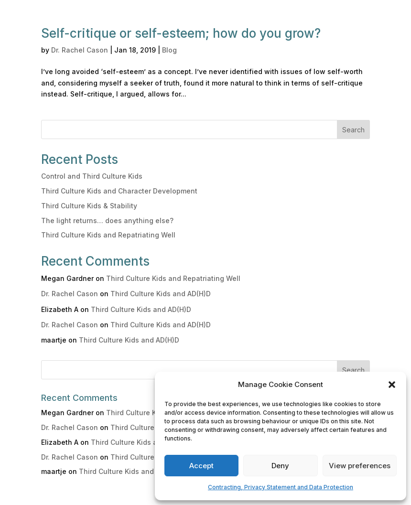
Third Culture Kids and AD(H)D (160, 294)
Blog (169, 50)
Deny (280, 465)
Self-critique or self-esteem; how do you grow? (181, 33)
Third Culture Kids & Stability (89, 206)
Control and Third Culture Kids (91, 176)
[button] (392, 384)
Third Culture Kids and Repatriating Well (108, 235)
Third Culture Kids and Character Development (119, 191)
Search (353, 130)
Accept (201, 465)
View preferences (359, 465)
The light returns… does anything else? (107, 220)
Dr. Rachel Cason (79, 50)
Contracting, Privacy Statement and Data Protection (280, 487)
